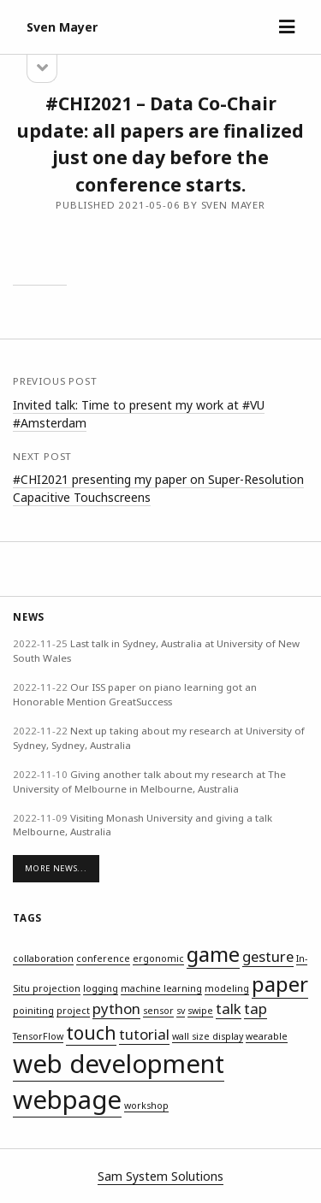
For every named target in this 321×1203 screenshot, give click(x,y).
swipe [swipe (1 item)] (200, 1011)
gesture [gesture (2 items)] (268, 956)
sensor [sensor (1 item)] (158, 1011)
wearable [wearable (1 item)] (267, 1036)
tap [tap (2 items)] (255, 1008)
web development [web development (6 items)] (118, 1064)
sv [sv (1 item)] (180, 1011)
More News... (55, 868)
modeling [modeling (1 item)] (227, 988)
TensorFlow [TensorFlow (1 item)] (38, 1036)
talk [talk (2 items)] (228, 1008)
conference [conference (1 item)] (103, 958)
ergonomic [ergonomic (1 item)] (158, 958)
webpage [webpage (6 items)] (67, 1099)
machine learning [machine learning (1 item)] (161, 988)
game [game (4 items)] (213, 954)
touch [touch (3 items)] (91, 1033)
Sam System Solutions (160, 1176)
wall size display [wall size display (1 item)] (207, 1036)
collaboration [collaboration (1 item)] (43, 958)
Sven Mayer (62, 27)
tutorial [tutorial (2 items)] (144, 1034)
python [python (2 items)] (116, 1008)
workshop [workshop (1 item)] (146, 1106)
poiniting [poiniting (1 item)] (33, 1011)
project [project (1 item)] (73, 1011)
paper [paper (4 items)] (280, 984)
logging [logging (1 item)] (100, 988)
